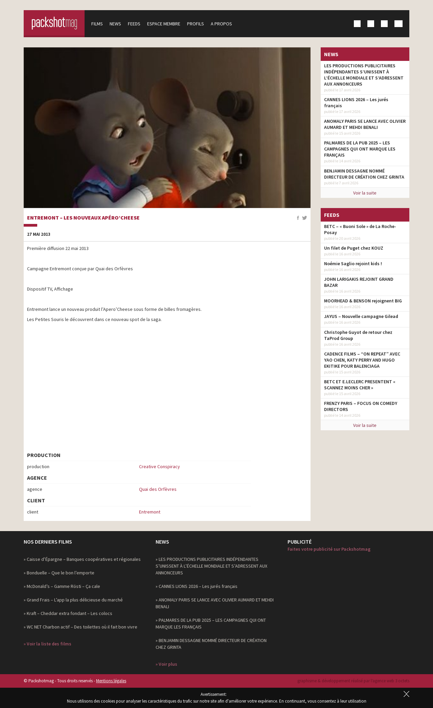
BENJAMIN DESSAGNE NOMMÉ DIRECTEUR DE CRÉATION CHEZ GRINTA (364, 174)
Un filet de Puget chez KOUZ (353, 248)
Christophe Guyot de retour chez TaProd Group (358, 335)
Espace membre (163, 24)
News (115, 24)
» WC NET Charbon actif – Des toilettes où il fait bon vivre (80, 627)
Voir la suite (365, 193)
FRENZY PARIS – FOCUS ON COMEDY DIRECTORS (360, 406)
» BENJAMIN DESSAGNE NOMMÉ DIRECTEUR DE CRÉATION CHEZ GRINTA (211, 643)
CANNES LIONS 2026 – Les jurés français (356, 102)
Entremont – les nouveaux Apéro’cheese (83, 218)
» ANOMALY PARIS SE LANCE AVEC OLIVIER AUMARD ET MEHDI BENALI (215, 603)
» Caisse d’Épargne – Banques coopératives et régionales (82, 559)
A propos (221, 24)
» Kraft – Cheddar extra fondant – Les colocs (68, 613)
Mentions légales (111, 681)
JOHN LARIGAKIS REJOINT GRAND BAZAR (358, 282)
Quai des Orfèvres (158, 489)
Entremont (149, 512)
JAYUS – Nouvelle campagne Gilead (361, 316)
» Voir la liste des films (47, 644)
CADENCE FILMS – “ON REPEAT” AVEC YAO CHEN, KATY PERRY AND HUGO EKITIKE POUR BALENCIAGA (362, 360)
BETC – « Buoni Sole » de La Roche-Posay (360, 229)
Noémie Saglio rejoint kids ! (353, 263)
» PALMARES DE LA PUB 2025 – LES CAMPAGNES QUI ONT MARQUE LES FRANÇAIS (211, 623)
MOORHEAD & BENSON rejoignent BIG (363, 301)
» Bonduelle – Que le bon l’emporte (59, 573)
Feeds (134, 24)
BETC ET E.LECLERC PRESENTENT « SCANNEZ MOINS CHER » (359, 385)
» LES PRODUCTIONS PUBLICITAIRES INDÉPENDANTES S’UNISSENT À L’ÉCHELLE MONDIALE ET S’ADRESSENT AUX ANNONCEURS (211, 566)
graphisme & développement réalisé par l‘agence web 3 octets (353, 681)
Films (97, 24)
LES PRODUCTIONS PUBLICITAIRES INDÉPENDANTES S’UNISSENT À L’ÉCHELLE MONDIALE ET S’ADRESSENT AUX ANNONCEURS (364, 75)
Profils (195, 24)
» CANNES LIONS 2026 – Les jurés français (196, 586)
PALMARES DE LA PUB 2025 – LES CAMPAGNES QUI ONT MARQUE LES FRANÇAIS (359, 149)
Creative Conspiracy (159, 466)
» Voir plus (166, 664)
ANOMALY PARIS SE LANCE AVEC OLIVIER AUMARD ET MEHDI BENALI (365, 124)
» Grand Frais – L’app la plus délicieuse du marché (73, 600)
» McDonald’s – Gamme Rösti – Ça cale (62, 586)
